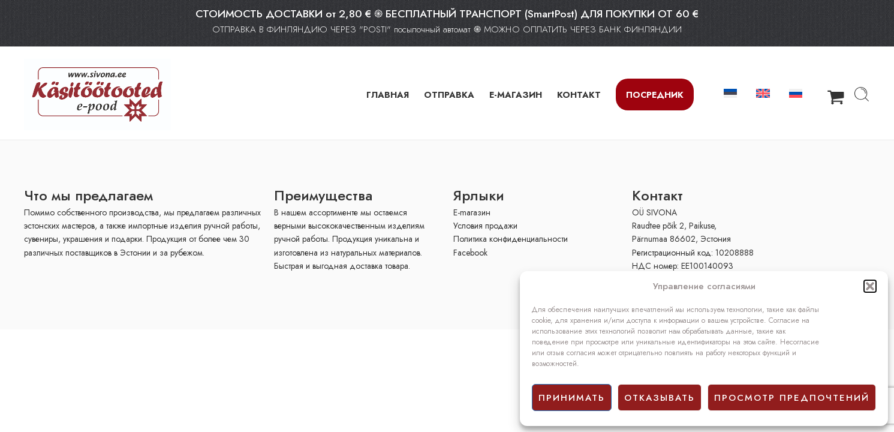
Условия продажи (485, 226)
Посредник (655, 94)
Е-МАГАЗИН (515, 94)
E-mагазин (471, 212)
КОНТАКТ (579, 94)
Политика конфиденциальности (510, 239)
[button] (870, 286)
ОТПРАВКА (449, 94)
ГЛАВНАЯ (387, 94)
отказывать (659, 397)
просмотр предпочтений (791, 397)
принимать (571, 397)
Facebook (470, 253)
